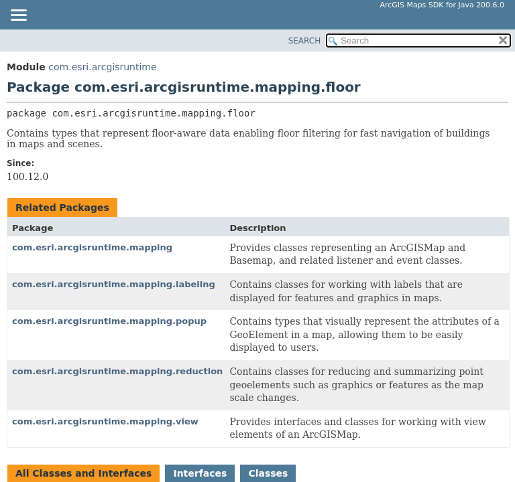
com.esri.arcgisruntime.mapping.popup (109, 321)
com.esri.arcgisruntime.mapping (92, 247)
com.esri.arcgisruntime (102, 67)
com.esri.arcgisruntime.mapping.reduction (117, 371)
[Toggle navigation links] (18, 16)
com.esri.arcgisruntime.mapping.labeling (113, 284)
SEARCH (304, 41)
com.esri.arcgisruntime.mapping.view (105, 421)
